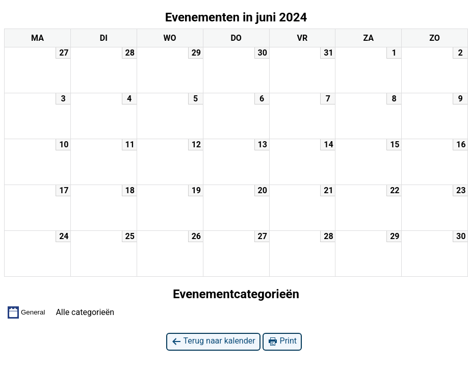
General (26, 312)
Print (282, 341)
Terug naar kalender (213, 341)
